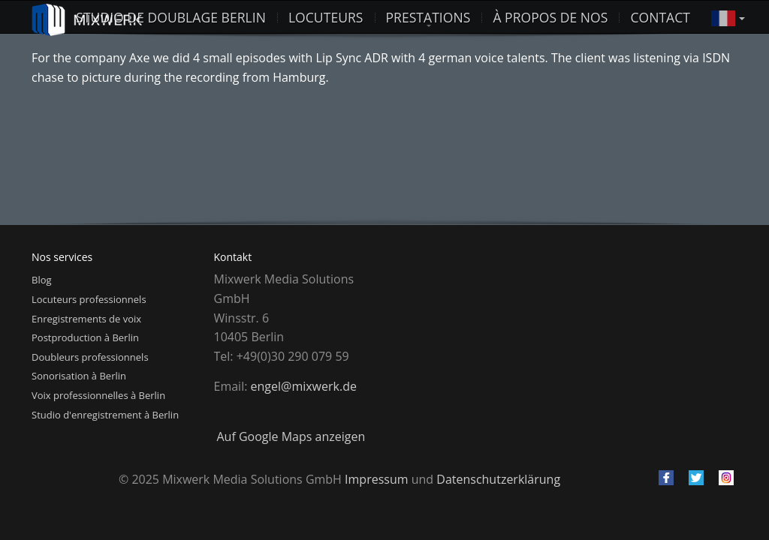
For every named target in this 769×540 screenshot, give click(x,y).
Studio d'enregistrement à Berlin (105, 415)
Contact (660, 17)
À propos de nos (550, 17)
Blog (42, 279)
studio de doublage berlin (171, 17)
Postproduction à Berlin (85, 337)
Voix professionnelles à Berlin (98, 395)
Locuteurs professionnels (89, 299)
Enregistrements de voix (86, 319)
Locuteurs (325, 17)
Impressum (376, 479)
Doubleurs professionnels (90, 357)
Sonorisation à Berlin (79, 375)
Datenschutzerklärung (498, 479)
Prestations (428, 17)
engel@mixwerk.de (304, 386)
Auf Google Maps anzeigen (291, 436)
